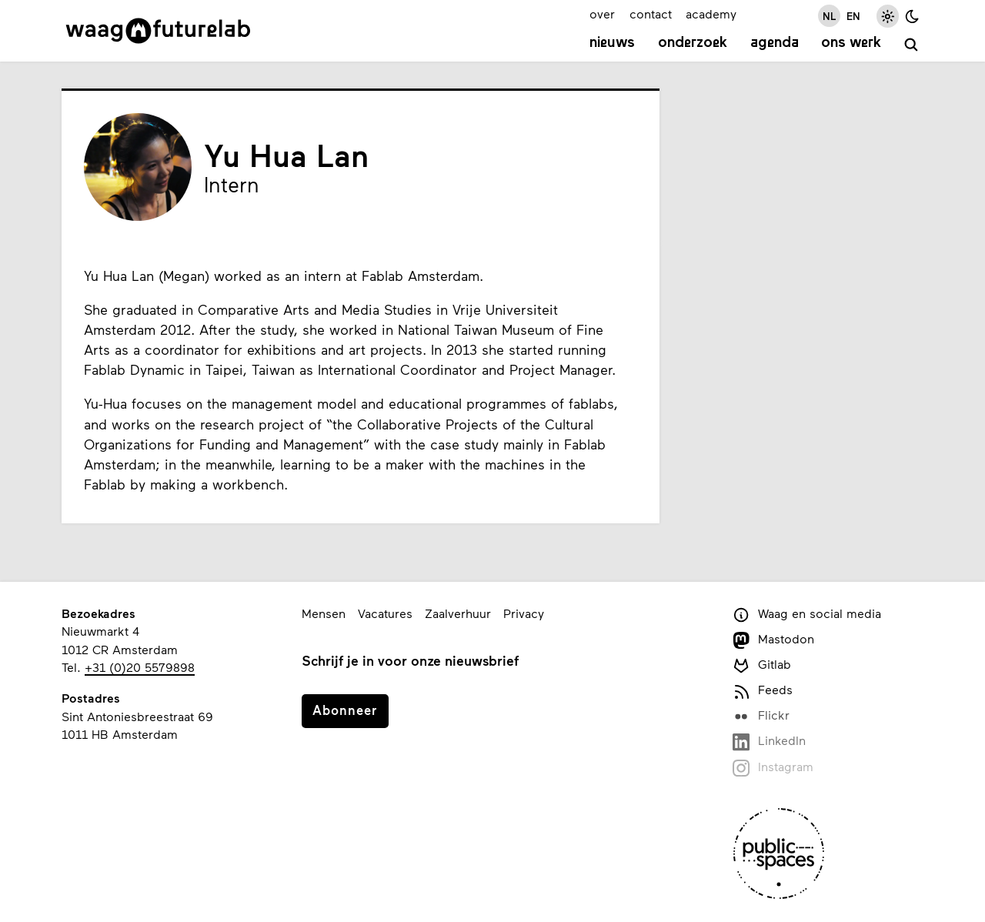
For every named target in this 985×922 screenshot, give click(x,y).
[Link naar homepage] (158, 31)
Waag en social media (807, 614)
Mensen (324, 613)
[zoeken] (911, 45)
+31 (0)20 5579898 (140, 667)
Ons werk (851, 43)
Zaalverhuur (458, 613)
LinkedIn (769, 741)
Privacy (523, 613)
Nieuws (612, 43)
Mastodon (773, 640)
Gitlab (762, 665)
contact (650, 13)
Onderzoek (692, 43)
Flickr (761, 716)
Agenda (774, 43)
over (602, 13)
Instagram (773, 768)
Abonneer (344, 709)
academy (711, 13)
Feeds (763, 691)
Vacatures (385, 613)
